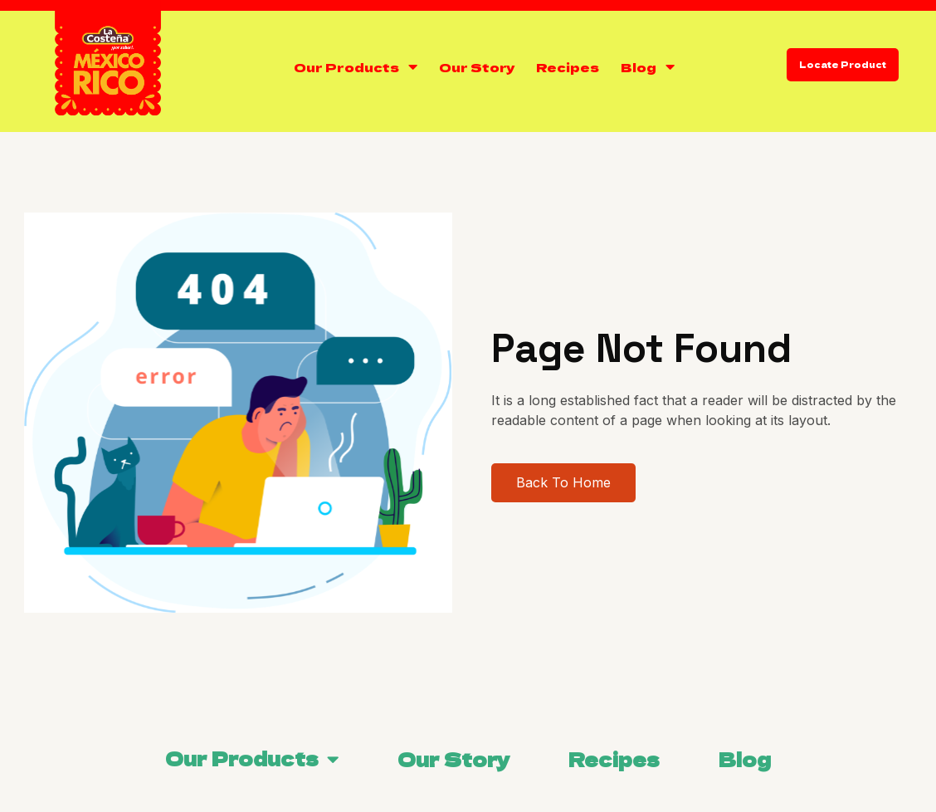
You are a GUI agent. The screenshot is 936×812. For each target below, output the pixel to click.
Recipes (567, 67)
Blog (638, 67)
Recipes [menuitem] (614, 759)
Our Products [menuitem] (242, 758)
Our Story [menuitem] (453, 759)
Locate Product (842, 64)
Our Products (346, 67)
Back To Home (590, 482)
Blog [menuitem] (745, 759)
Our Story (476, 67)
